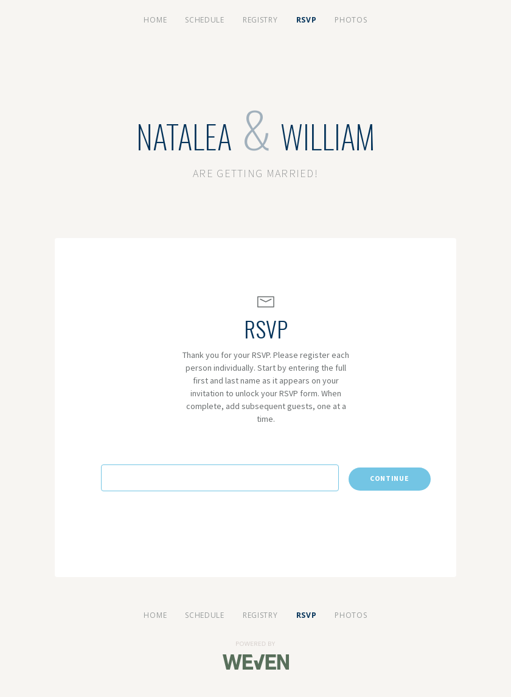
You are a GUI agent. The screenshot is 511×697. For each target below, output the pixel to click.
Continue (389, 478)
